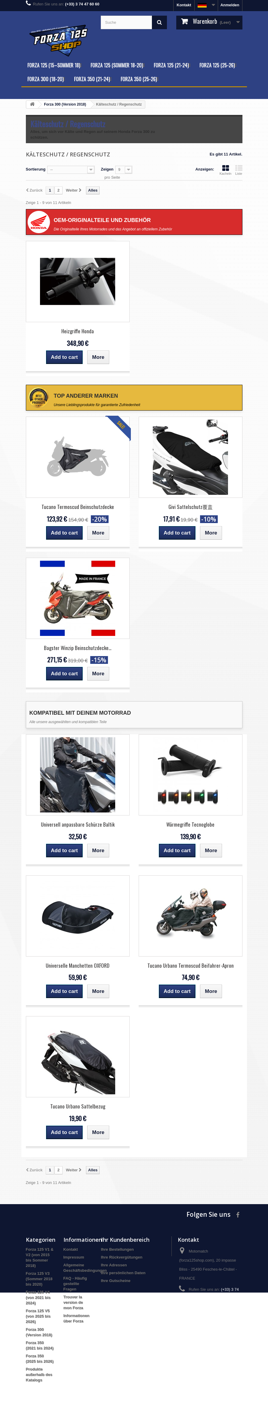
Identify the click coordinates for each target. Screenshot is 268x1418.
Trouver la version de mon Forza (73, 1302)
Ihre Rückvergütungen (122, 1257)
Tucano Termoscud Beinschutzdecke (78, 506)
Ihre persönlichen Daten (123, 1273)
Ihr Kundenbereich (125, 1239)
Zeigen (107, 169)
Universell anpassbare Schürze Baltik (78, 824)
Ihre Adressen (114, 1265)
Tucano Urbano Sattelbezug (77, 1106)
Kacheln (226, 170)
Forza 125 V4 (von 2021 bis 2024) (38, 1297)
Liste (238, 170)
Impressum (73, 1257)
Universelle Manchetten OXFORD (77, 965)
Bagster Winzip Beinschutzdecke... (77, 647)
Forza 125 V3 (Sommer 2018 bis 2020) (39, 1279)
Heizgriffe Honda (77, 331)
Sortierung (36, 169)
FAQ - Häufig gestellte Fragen (75, 1283)
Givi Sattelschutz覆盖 (190, 506)
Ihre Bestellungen (117, 1249)
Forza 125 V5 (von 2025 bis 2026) (38, 1316)
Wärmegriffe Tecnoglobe (190, 824)
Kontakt (184, 5)
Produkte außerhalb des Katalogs (39, 1374)
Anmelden (229, 5)
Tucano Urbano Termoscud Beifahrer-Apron (190, 965)
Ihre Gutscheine (116, 1280)
